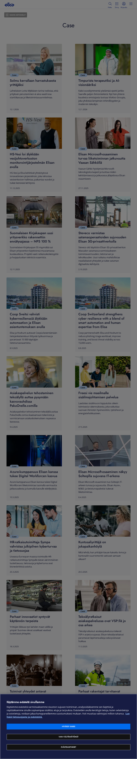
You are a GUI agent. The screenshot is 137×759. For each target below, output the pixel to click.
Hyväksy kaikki (68, 726)
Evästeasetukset (68, 747)
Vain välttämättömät (68, 736)
